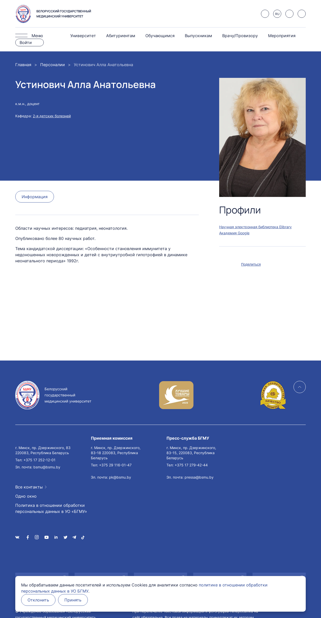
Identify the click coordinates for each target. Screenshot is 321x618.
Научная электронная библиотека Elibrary (255, 227)
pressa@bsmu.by (199, 477)
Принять (72, 599)
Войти (26, 42)
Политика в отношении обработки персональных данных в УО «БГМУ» (51, 508)
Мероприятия (282, 35)
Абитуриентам (120, 35)
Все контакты (29, 487)
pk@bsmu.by (120, 477)
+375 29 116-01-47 (115, 465)
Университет (83, 35)
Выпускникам (198, 35)
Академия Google (234, 233)
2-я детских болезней (52, 116)
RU (277, 14)
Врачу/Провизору (240, 35)
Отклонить (38, 599)
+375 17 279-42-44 (191, 465)
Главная (23, 64)
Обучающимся (160, 35)
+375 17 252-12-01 (39, 460)
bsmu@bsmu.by (46, 467)
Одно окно (26, 496)
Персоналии (52, 64)
